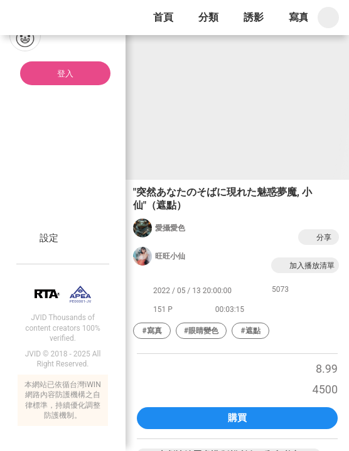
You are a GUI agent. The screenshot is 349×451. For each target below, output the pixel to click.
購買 (237, 417)
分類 (208, 17)
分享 (317, 237)
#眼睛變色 (201, 330)
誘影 (254, 17)
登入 (65, 73)
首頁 (163, 17)
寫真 (299, 17)
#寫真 (151, 330)
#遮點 (250, 330)
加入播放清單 (305, 265)
